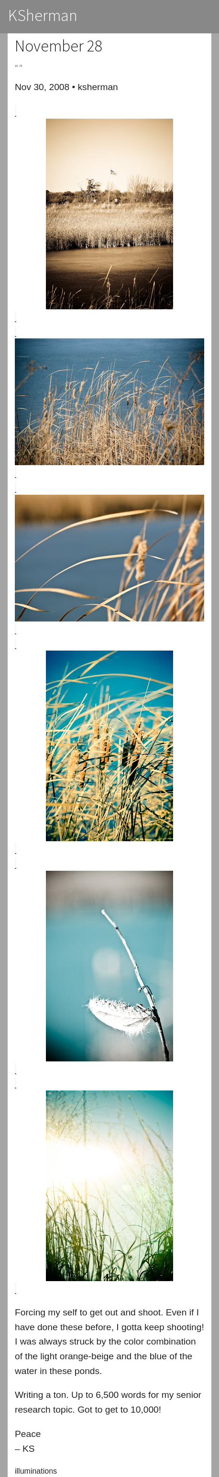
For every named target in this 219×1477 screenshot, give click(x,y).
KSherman (42, 15)
